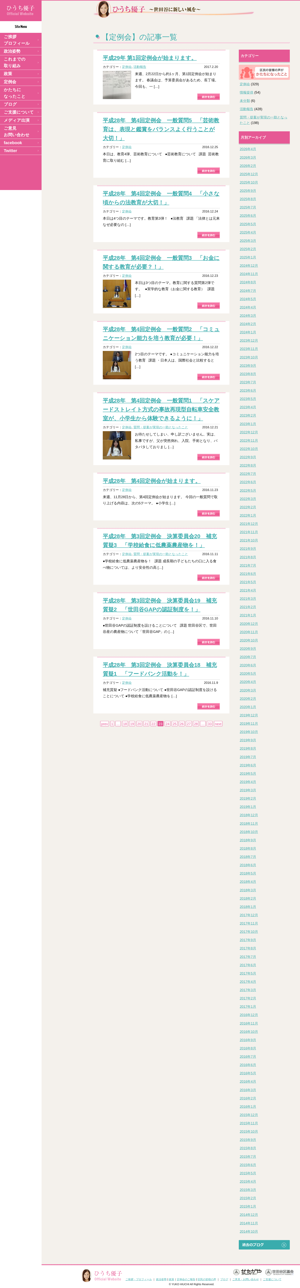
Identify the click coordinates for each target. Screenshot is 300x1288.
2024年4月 (248, 307)
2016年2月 (248, 1098)
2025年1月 (248, 257)
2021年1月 (248, 615)
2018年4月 (248, 882)
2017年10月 (249, 932)
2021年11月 (249, 532)
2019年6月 (248, 765)
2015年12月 (249, 1115)
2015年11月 (249, 1123)
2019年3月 (248, 790)
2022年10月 (249, 449)
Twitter (10, 150)
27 (189, 724)
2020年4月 (248, 682)
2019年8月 (248, 748)
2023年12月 (249, 340)
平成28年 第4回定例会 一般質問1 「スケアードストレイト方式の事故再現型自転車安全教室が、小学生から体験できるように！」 (161, 409)
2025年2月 (248, 249)
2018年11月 (249, 824)
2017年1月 (248, 1007)
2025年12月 (249, 174)
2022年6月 (248, 482)
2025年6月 (248, 216)
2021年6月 (248, 574)
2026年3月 (248, 157)
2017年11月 (249, 923)
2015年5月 (248, 1173)
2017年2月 (248, 998)
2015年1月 (248, 1206)
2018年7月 (248, 857)
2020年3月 (248, 690)
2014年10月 (249, 1231)
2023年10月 (249, 357)
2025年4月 (248, 232)
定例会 (10, 81)
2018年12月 (249, 815)
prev (104, 724)
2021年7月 (248, 565)
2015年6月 (248, 1165)
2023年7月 (248, 382)
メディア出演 (16, 120)
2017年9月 (248, 940)
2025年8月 (248, 199)
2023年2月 (248, 415)
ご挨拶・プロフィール (138, 1279)
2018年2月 (248, 898)
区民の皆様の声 (207, 1279)
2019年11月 (249, 724)
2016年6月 (248, 1065)
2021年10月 (249, 540)
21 (146, 724)
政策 (8, 73)
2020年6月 (248, 665)
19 (132, 724)
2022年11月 (249, 440)
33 (210, 724)
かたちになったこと (15, 93)
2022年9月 (248, 457)
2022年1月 (248, 515)
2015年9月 (248, 1140)
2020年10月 (249, 640)
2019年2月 (248, 798)
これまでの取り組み (15, 62)
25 (174, 724)
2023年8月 (248, 374)
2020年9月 (248, 649)
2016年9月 (248, 1040)
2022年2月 (248, 507)
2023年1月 (248, 424)
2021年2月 (248, 607)
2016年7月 (248, 1057)
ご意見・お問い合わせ (245, 1279)
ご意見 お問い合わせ (16, 131)
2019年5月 (248, 774)
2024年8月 (248, 282)
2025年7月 (248, 207)
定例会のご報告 (186, 1279)
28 (196, 724)
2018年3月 (248, 890)
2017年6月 (248, 965)
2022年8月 (248, 465)
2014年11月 (249, 1223)
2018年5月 (248, 873)
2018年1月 (248, 907)
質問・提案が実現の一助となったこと (160, 427)
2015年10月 (249, 1131)
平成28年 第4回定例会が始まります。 (152, 481)
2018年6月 (248, 865)
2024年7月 (248, 291)
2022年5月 (248, 490)
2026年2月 (248, 166)
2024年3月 (248, 316)
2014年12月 (249, 1215)
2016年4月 (248, 1081)
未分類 (245, 101)
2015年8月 (248, 1148)
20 (139, 724)
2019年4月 (248, 782)
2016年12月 (249, 1015)
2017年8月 (248, 948)
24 (167, 724)
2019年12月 (249, 715)
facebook (13, 142)
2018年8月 (248, 848)
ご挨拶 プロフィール (17, 40)
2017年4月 (248, 982)
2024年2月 (248, 324)
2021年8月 (248, 557)
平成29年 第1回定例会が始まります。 (150, 58)
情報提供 (246, 92)
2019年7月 (248, 757)
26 (182, 724)
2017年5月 (248, 973)
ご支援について (19, 112)
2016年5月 (248, 1073)
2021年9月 (248, 549)
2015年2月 (248, 1198)
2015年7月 (248, 1157)
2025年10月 (249, 182)
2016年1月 (248, 1107)
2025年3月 (248, 241)
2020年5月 (248, 674)
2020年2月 (248, 699)
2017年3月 (248, 990)
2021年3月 (248, 599)
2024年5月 (248, 299)
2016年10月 (249, 1032)
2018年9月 (248, 840)
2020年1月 (248, 707)
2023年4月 (248, 407)
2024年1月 (248, 332)
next (218, 724)
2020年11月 (249, 632)
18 (125, 724)
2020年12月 (249, 624)
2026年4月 (248, 149)
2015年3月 (248, 1190)
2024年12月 (249, 266)
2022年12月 (249, 432)
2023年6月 (248, 390)
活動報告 (139, 66)
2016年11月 (249, 1023)
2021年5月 (248, 582)
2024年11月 (249, 274)
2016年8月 (248, 1048)
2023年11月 (249, 349)
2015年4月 (248, 1181)
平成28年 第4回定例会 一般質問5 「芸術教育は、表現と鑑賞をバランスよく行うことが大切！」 (161, 129)
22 (153, 724)
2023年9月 (248, 366)
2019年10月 (249, 732)
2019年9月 (248, 740)
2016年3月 (248, 1090)
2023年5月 (248, 399)
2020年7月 (248, 657)
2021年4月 (248, 590)
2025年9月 (248, 191)
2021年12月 (249, 524)
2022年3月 (248, 499)
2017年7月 (248, 957)
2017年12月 (249, 915)
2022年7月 (248, 474)
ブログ (10, 104)
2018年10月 (249, 832)
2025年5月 (248, 224)
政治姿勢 (12, 51)
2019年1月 (248, 807)
